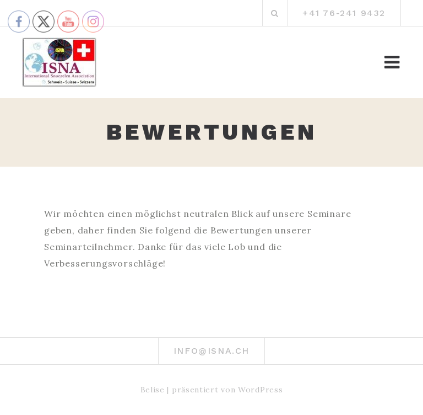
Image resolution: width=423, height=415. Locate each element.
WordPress (260, 390)
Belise (152, 390)
